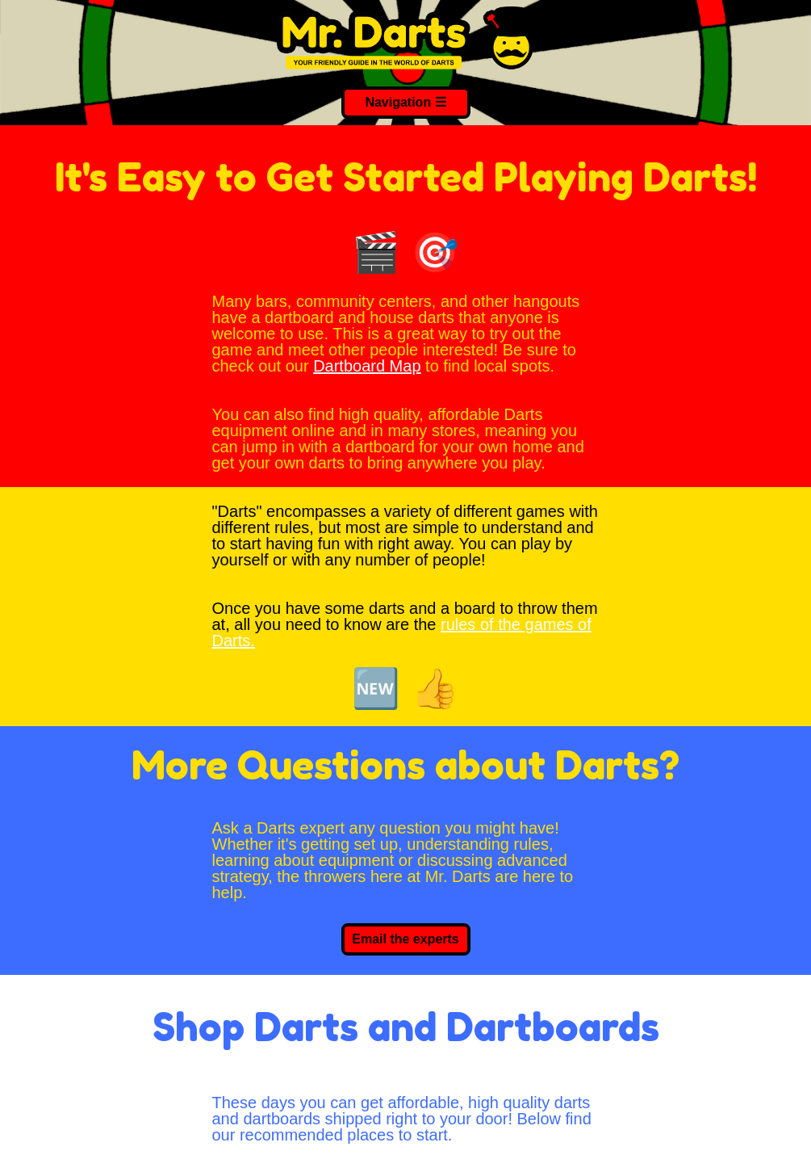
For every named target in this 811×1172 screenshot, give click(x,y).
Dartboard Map (366, 366)
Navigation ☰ (405, 102)
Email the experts (405, 939)
